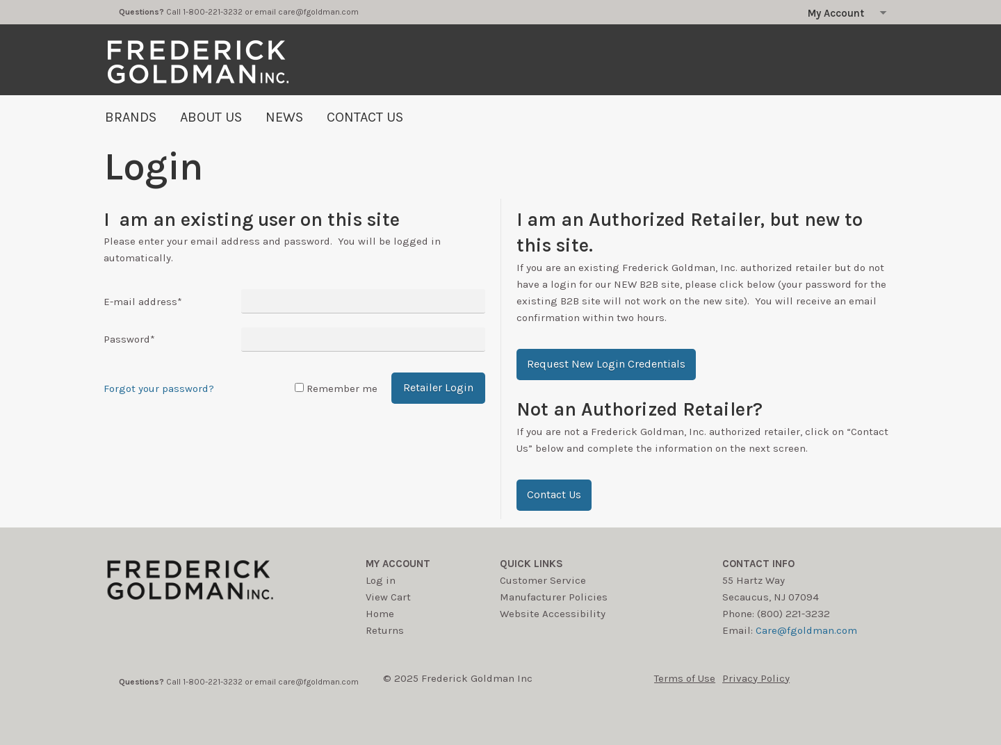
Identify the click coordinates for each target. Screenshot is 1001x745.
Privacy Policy (756, 678)
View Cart (388, 597)
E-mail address (143, 301)
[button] (606, 364)
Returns (385, 630)
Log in (381, 580)
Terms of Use (684, 678)
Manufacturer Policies (554, 597)
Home (380, 613)
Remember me (342, 388)
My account (398, 563)
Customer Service (543, 580)
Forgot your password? (159, 388)
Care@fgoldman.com (806, 630)
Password (129, 339)
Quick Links (531, 563)
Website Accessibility (552, 613)
